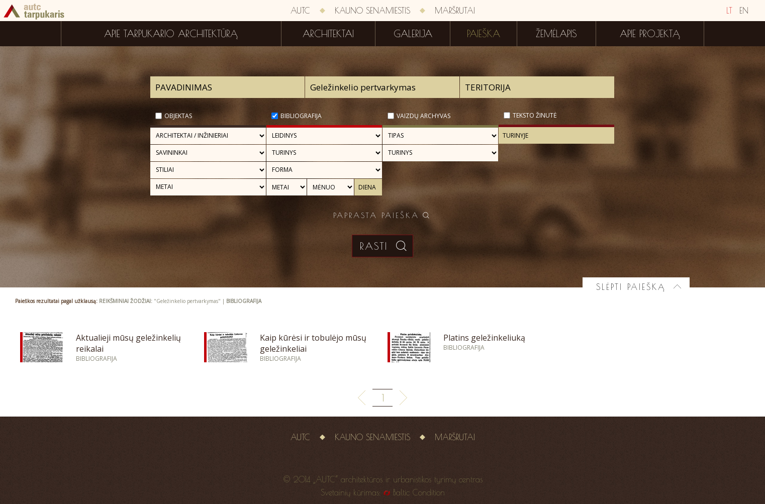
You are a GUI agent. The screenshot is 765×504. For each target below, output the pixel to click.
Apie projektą (650, 33)
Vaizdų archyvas (423, 116)
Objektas (178, 116)
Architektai (328, 33)
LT (729, 10)
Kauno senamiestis (372, 10)
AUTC (300, 10)
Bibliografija (301, 116)
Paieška (483, 33)
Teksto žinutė (535, 115)
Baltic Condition (419, 492)
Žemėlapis (556, 33)
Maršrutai (455, 10)
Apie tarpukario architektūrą (171, 33)
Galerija (413, 33)
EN (743, 10)
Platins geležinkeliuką (484, 337)
